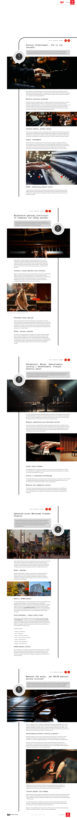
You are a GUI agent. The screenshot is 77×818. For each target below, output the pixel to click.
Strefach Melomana (19, 619)
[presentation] (34, 299)
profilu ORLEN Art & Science (29, 607)
